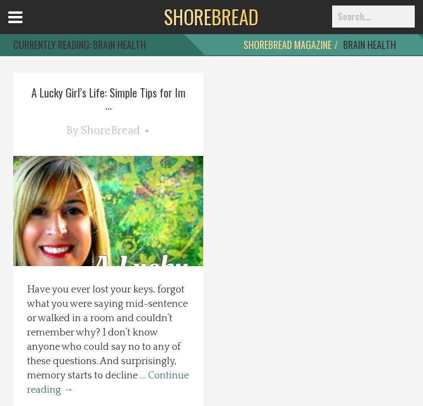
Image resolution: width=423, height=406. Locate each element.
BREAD (211, 16)
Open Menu (29, 27)
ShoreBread (110, 130)
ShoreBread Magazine (287, 44)
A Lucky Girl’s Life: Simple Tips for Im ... (108, 98)
